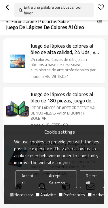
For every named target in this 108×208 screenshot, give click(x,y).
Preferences (72, 195)
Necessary (21, 195)
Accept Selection (57, 179)
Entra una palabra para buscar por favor (53, 10)
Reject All (91, 179)
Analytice (46, 195)
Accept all (27, 179)
